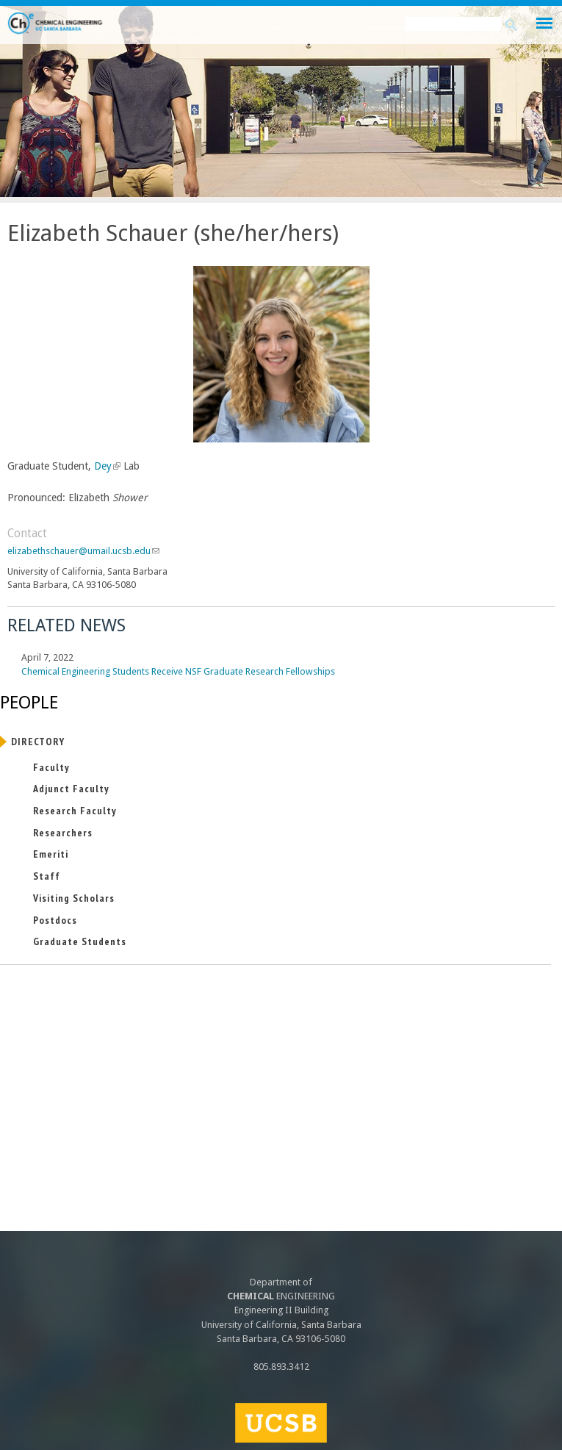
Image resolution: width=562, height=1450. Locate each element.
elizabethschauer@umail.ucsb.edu (83, 550)
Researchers (63, 832)
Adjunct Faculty (71, 788)
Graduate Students (79, 941)
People (29, 702)
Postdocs (55, 920)
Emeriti (50, 854)
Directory (38, 741)
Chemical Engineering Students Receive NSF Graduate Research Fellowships (178, 671)
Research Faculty (75, 810)
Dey (105, 466)
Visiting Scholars (74, 898)
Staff (46, 876)
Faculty (51, 767)
